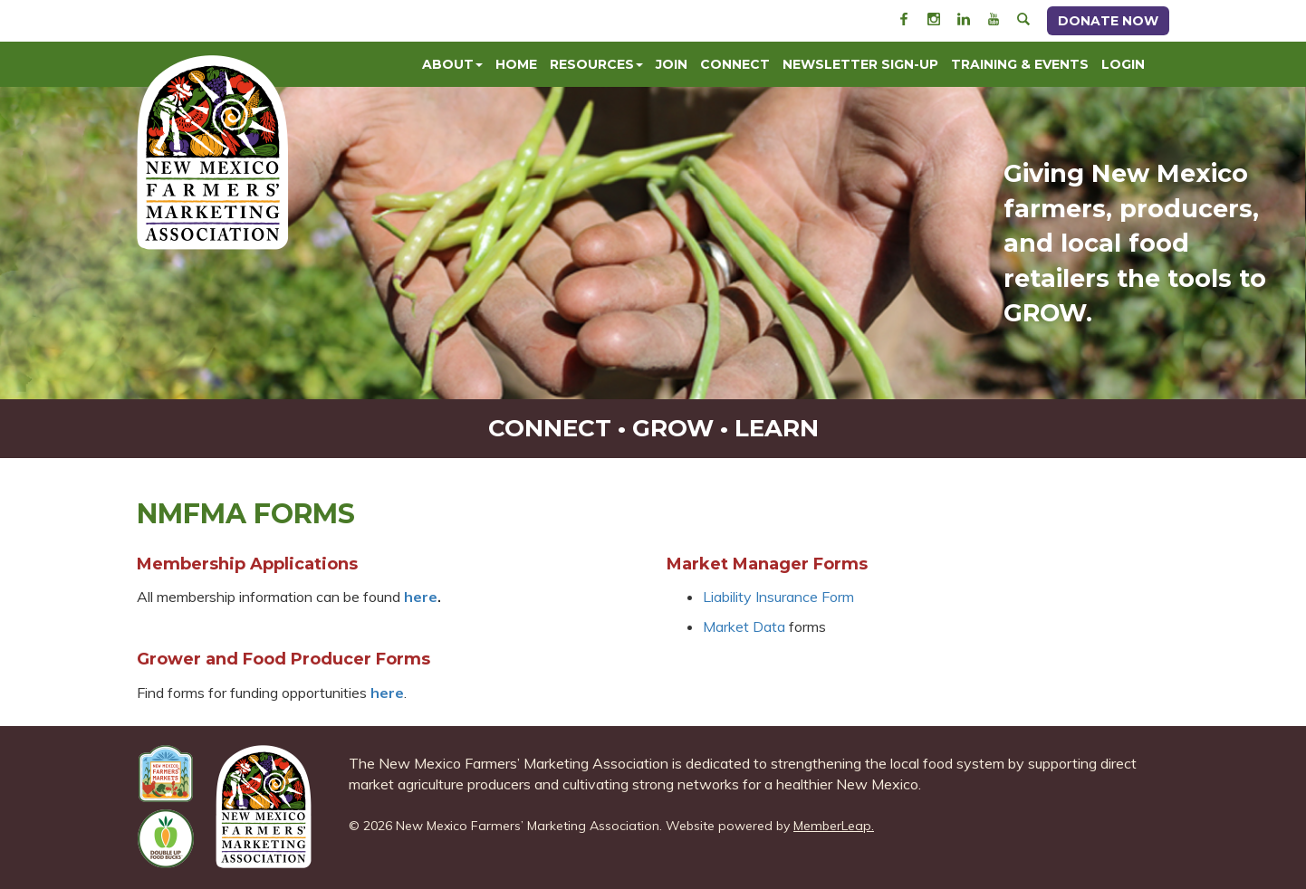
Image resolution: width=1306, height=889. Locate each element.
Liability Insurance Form (778, 597)
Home (516, 64)
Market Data (744, 626)
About (452, 64)
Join (671, 64)
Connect (735, 64)
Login (1123, 64)
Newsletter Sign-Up (860, 64)
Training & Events (1020, 64)
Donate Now (1108, 21)
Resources (596, 64)
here (387, 692)
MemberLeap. (833, 825)
